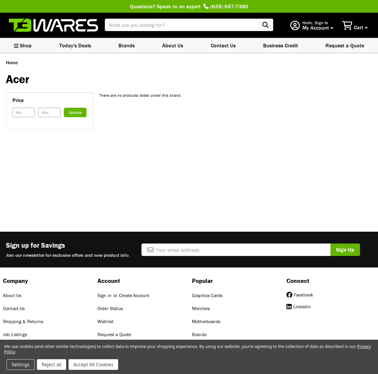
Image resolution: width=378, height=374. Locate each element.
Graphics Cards (207, 295)
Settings (21, 364)
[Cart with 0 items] (356, 25)
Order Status (110, 308)
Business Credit (280, 45)
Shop (23, 45)
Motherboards (206, 321)
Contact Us (223, 45)
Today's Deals (75, 45)
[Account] (312, 25)
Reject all (51, 364)
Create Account (134, 295)
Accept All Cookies (93, 364)
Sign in (104, 295)
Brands (126, 45)
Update (75, 112)
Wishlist (105, 321)
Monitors (201, 308)
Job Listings (15, 334)
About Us (172, 45)
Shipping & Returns (23, 321)
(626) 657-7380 (225, 6)
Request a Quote (114, 334)
